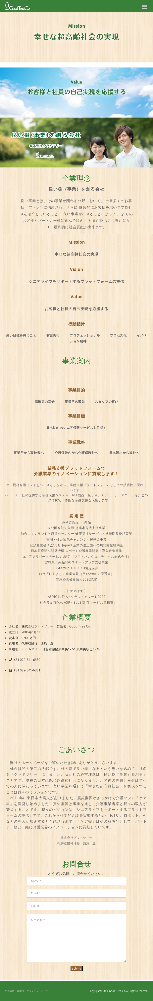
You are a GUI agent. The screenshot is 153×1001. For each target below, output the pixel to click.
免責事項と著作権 (14, 991)
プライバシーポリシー (38, 991)
